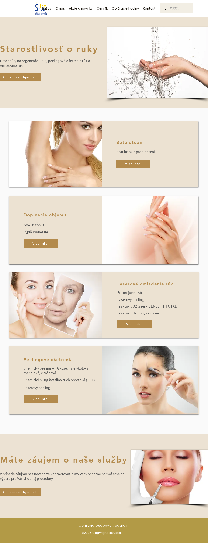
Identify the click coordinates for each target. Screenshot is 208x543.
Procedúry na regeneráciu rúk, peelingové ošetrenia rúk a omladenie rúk (45, 63)
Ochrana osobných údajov (103, 525)
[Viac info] (133, 164)
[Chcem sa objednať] (20, 77)
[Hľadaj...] (176, 8)
